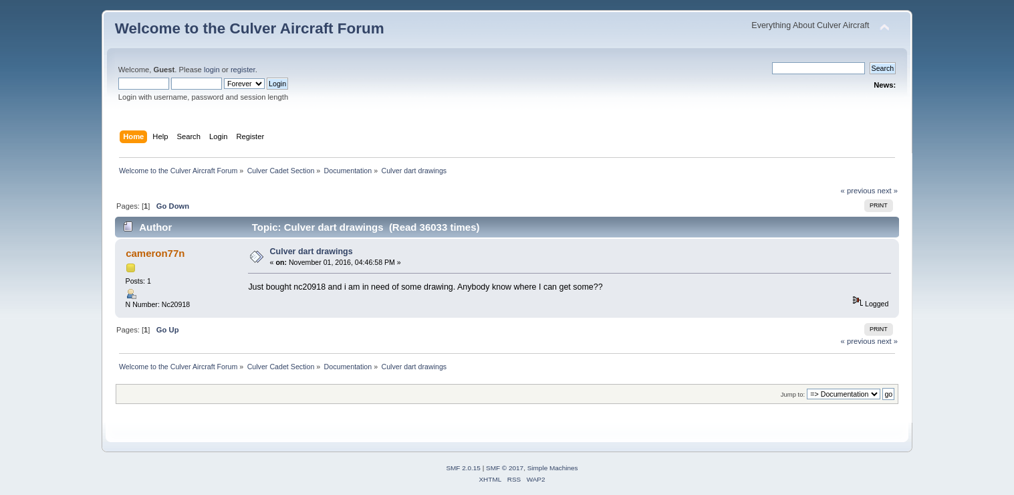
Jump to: (793, 394)
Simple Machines (552, 468)
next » (888, 191)
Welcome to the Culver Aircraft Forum (249, 28)
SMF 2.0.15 (463, 468)
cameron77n (155, 253)
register (243, 70)
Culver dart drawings (311, 251)
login (212, 70)
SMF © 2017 (504, 468)
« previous (858, 191)
